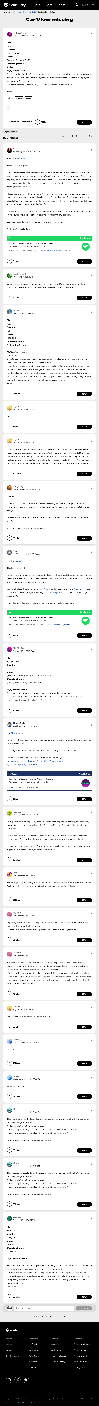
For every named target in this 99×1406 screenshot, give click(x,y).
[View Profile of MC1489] (17, 912)
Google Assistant (44, 588)
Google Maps (80, 588)
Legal (8, 1399)
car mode (19, 98)
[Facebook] (26, 1380)
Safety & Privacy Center (19, 1399)
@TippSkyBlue (17, 733)
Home (18, 12)
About (9, 1344)
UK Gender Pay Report (38, 1403)
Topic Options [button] (10, 131)
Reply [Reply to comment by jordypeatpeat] (84, 122)
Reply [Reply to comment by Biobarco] (84, 394)
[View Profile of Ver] (14, 148)
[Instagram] (9, 1380)
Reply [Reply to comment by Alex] (84, 635)
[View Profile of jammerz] (17, 811)
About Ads (56, 1399)
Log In (85, 4)
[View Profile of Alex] (15, 551)
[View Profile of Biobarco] (17, 310)
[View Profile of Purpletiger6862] (20, 274)
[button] (91, 34)
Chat (49, 5)
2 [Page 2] (72, 136)
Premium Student (81, 1361)
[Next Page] (92, 135)
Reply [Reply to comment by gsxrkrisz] (84, 1297)
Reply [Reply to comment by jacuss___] (84, 1063)
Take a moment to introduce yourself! (54, 250)
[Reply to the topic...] (44, 1308)
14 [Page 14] (85, 136)
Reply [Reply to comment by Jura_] (84, 900)
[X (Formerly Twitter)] (17, 1380)
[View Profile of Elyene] (16, 1109)
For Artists (33, 1344)
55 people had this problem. (20, 121)
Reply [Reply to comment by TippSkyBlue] (84, 710)
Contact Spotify (58, 1361)
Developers (34, 1350)
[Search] (77, 5)
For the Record (12, 1355)
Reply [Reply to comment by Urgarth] (84, 427)
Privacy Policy (33, 1399)
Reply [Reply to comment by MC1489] (84, 940)
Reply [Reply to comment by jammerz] (84, 860)
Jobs (8, 1350)
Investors (33, 1361)
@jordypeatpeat (18, 158)
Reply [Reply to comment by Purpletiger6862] (84, 298)
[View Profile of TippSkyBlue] (18, 648)
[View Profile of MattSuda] (20, 723)
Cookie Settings (45, 1399)
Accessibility (66, 1399)
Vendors (32, 1367)
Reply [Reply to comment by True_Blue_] (84, 538)
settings (28, 98)
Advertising (34, 1355)
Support (55, 1344)
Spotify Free (79, 1367)
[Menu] (93, 5)
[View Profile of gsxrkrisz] (17, 1217)
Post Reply (84, 1308)
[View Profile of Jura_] (15, 872)
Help (37, 5)
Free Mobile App (58, 1355)
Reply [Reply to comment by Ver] (84, 261)
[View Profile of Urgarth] (16, 406)
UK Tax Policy (25, 1403)
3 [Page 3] (76, 136)
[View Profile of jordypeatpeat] (19, 32)
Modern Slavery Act (12, 1403)
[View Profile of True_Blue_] (18, 486)
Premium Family (80, 1355)
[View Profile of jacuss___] (17, 1039)
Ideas (61, 5)
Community (15, 5)
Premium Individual (81, 1344)
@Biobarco (16, 560)
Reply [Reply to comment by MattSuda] (84, 799)
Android (32, 12)
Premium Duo (79, 1350)
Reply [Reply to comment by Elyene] (84, 1150)
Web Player (56, 1350)
